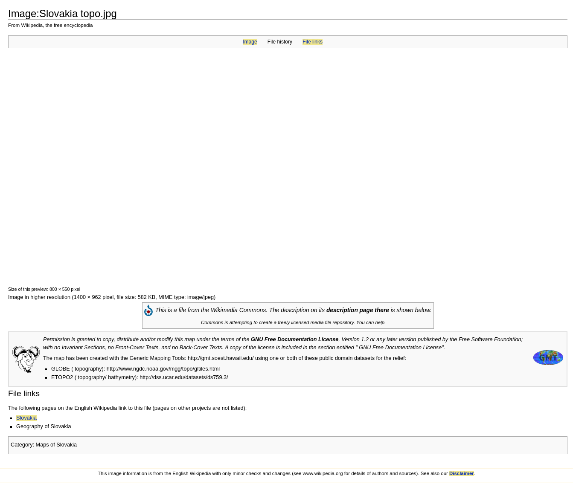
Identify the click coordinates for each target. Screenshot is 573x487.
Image (250, 42)
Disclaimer (461, 473)
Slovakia (26, 418)
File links (312, 42)
